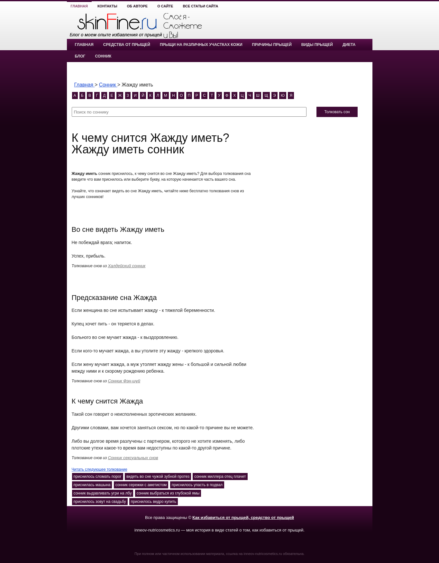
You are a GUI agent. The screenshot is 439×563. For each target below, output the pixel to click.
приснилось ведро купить (153, 501)
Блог (80, 56)
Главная (79, 6)
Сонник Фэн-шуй (124, 380)
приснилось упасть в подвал (197, 485)
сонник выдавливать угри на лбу (103, 493)
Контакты (107, 6)
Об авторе (137, 6)
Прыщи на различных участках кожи (201, 44)
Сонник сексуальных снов (133, 457)
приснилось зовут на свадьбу (100, 501)
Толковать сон (337, 112)
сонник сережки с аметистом (141, 485)
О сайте (165, 6)
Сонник (103, 56)
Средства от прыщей (126, 44)
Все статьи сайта (200, 6)
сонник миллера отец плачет (220, 476)
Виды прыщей (317, 44)
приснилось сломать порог (98, 476)
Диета (349, 44)
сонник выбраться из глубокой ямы (168, 493)
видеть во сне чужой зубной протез (157, 476)
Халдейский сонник (126, 265)
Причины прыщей (272, 44)
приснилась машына (92, 485)
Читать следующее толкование (99, 469)
